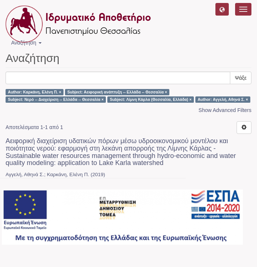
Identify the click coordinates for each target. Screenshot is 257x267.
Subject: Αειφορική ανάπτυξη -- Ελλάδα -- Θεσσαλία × (117, 92)
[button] (222, 9)
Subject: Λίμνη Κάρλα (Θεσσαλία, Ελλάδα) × (151, 99)
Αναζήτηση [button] (26, 43)
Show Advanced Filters (225, 110)
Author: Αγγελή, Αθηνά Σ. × (223, 99)
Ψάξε (241, 78)
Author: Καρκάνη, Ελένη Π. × (34, 92)
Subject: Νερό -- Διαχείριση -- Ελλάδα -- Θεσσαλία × (56, 99)
